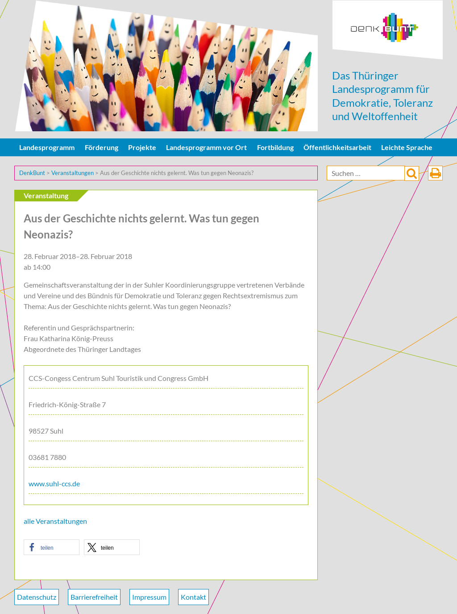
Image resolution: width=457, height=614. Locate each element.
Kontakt (193, 597)
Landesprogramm (47, 147)
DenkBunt (387, 30)
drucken (435, 173)
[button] (51, 547)
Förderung (101, 147)
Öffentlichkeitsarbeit (337, 147)
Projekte (142, 147)
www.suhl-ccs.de (54, 483)
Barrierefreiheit (94, 597)
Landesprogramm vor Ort (206, 147)
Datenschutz (36, 597)
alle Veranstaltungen (55, 521)
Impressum (149, 597)
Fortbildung (275, 147)
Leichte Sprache (406, 147)
